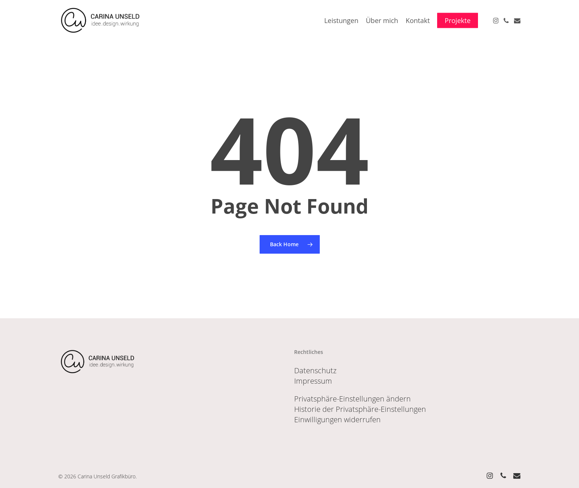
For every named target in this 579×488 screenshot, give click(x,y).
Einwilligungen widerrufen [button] (337, 419)
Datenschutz (315, 370)
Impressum (313, 381)
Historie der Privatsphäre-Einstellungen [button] (360, 409)
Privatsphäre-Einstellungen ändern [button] (352, 399)
